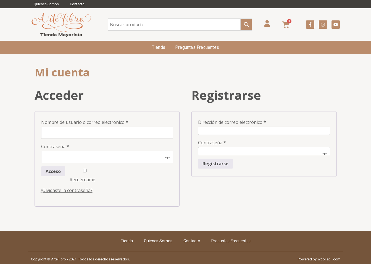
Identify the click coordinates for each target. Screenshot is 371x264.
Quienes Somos (46, 4)
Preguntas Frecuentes (197, 47)
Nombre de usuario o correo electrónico (84, 122)
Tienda (158, 47)
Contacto (77, 4)
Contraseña (55, 146)
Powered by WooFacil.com (319, 259)
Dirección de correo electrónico (232, 122)
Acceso (53, 171)
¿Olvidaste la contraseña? (66, 190)
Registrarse (215, 164)
